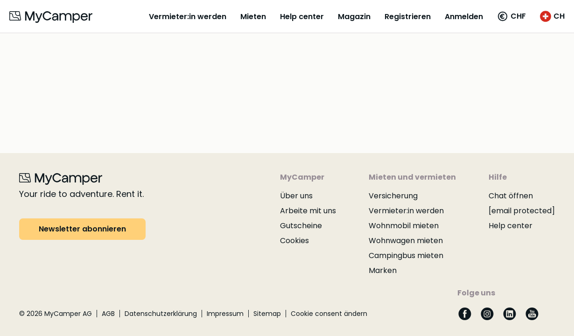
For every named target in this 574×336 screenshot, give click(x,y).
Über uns (296, 195)
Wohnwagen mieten (406, 240)
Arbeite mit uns (308, 210)
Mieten (253, 16)
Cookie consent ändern (329, 313)
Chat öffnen (511, 195)
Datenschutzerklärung (161, 313)
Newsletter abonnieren (82, 229)
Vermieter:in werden (187, 16)
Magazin (354, 16)
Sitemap (267, 313)
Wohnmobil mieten (404, 225)
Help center (302, 16)
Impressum (225, 313)
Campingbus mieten (406, 255)
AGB (108, 313)
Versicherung (393, 195)
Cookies (294, 240)
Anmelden (464, 16)
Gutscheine (301, 225)
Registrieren (408, 16)
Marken (383, 270)
